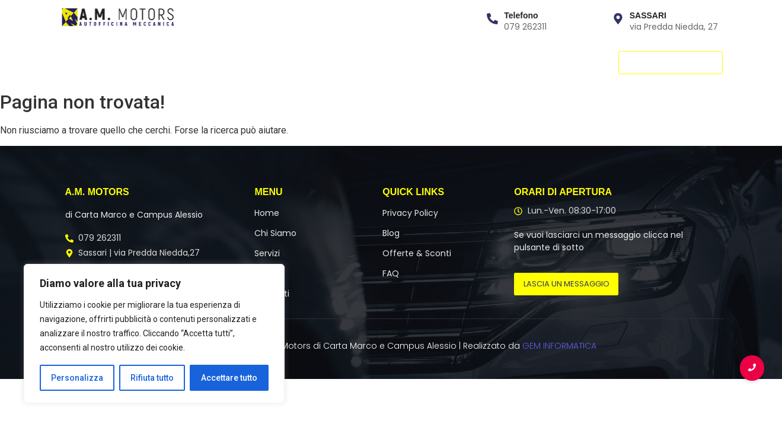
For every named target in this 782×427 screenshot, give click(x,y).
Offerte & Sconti (416, 253)
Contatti (288, 62)
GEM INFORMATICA (559, 346)
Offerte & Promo (364, 62)
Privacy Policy (410, 213)
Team (235, 62)
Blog (430, 62)
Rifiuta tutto (152, 378)
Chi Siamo (132, 62)
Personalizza (77, 378)
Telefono (521, 15)
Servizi (188, 62)
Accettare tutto (229, 378)
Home (76, 62)
